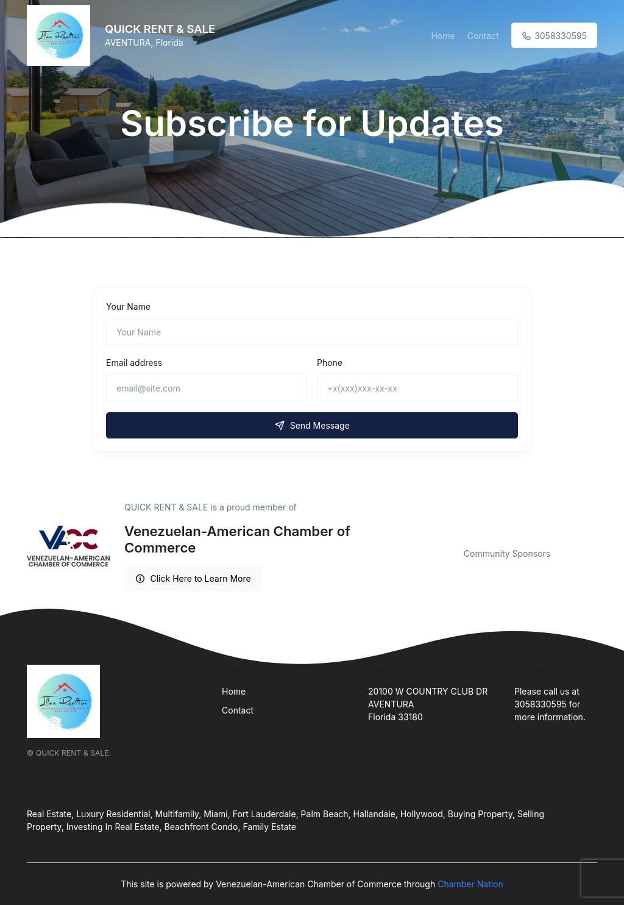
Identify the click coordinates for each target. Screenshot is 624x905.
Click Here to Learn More (193, 578)
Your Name (128, 306)
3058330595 (554, 35)
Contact (483, 35)
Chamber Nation (470, 884)
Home (443, 35)
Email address (134, 362)
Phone (329, 362)
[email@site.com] (206, 388)
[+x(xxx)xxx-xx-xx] (417, 388)
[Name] (312, 332)
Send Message (312, 425)
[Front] (61, 35)
